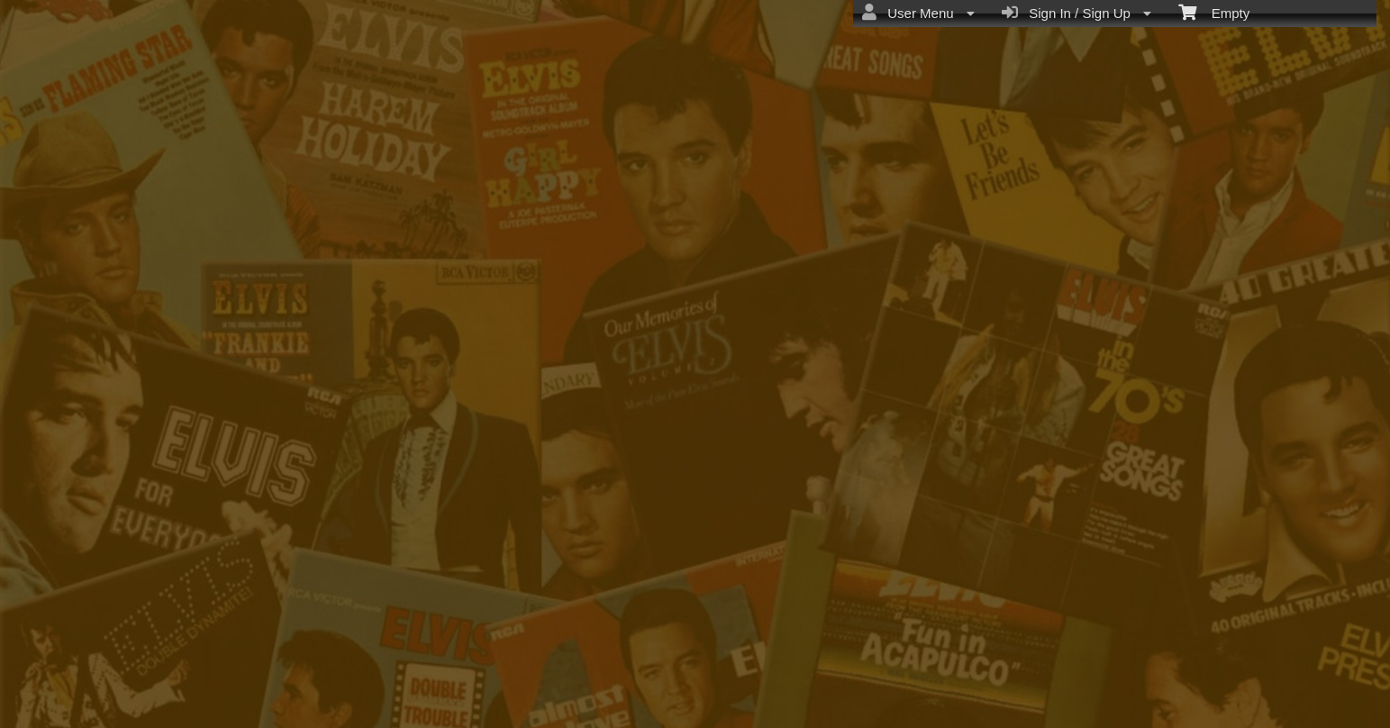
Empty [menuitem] (1213, 12)
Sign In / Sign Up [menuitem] (1076, 13)
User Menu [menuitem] (918, 13)
